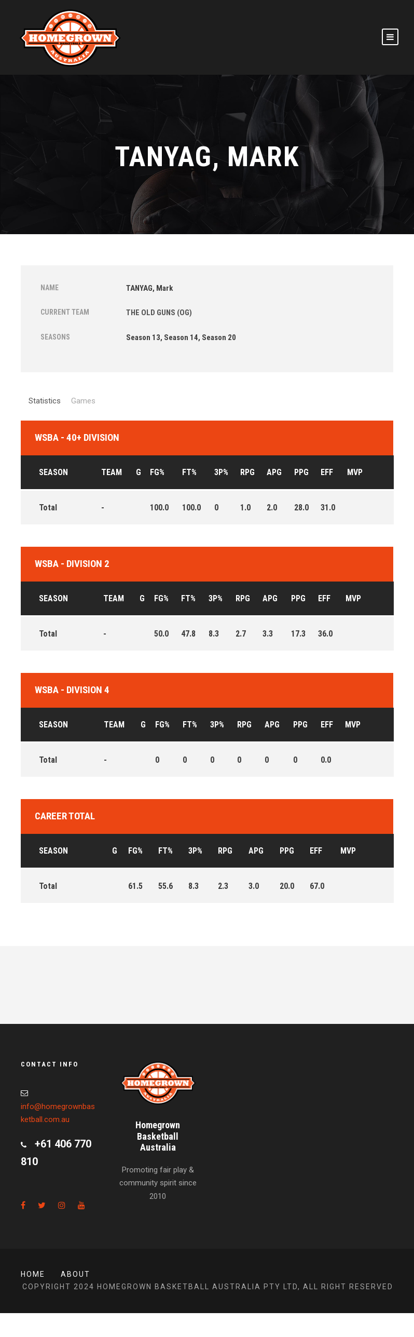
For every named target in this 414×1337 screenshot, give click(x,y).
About (75, 1274)
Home (33, 1274)
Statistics (45, 401)
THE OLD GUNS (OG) (159, 312)
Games (83, 401)
